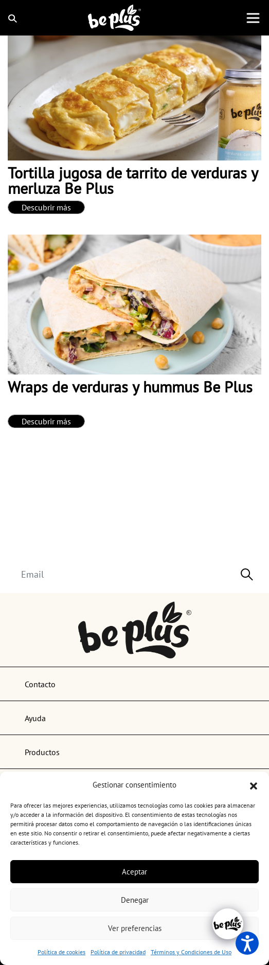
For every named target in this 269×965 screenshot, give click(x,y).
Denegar (135, 900)
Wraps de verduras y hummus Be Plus (130, 387)
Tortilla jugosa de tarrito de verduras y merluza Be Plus (133, 180)
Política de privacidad (118, 952)
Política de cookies (61, 952)
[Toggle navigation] (253, 18)
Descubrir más (46, 207)
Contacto (40, 684)
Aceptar (134, 872)
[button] (253, 785)
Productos (42, 752)
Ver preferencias (135, 928)
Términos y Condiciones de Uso (191, 952)
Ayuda (35, 718)
